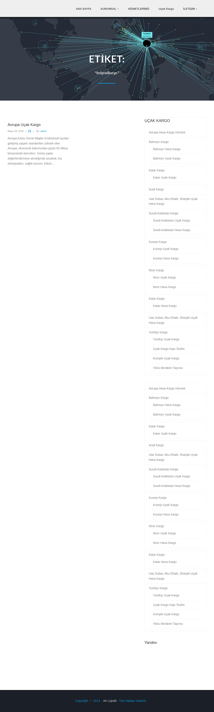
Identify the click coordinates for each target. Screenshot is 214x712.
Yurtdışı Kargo (158, 332)
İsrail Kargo (156, 189)
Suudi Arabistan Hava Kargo (171, 230)
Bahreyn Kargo (159, 142)
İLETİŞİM (190, 8)
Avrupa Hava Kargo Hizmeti (167, 132)
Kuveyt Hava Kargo (166, 258)
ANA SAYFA (83, 8)
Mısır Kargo (156, 270)
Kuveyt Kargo (158, 242)
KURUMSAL (110, 8)
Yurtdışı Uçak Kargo (166, 339)
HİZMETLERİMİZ (138, 8)
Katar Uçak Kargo (165, 177)
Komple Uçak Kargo (166, 358)
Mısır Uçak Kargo (164, 277)
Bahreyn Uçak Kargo (166, 158)
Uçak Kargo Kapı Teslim (169, 348)
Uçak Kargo (166, 8)
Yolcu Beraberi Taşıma (167, 368)
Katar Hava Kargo (165, 306)
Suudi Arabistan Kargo (163, 213)
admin (43, 131)
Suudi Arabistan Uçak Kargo (171, 220)
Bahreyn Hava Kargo (167, 149)
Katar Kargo (157, 170)
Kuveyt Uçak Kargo (165, 249)
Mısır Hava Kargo (164, 287)
